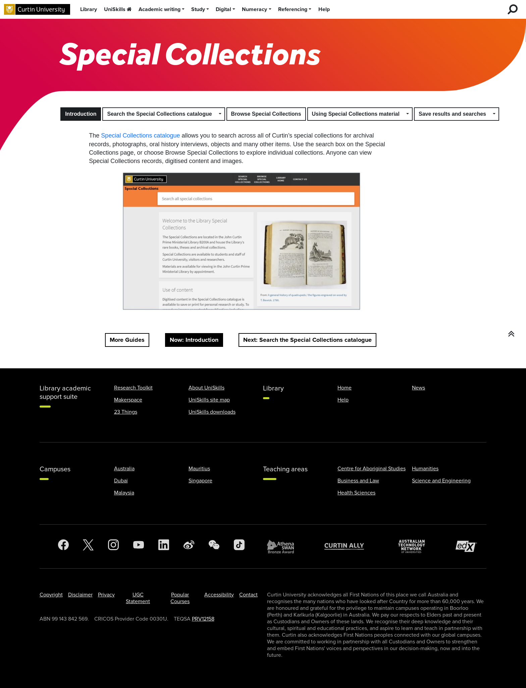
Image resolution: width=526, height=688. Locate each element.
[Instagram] (113, 546)
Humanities (425, 468)
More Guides (127, 339)
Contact (248, 594)
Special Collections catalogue (140, 135)
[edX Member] (469, 546)
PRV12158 (203, 619)
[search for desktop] (512, 9)
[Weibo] (188, 546)
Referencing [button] (292, 9)
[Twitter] (88, 546)
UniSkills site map (209, 399)
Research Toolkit (133, 387)
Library (88, 9)
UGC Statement (138, 598)
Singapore (200, 480)
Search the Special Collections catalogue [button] (159, 114)
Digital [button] (223, 9)
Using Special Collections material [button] (356, 114)
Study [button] (198, 9)
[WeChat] (214, 546)
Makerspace (128, 399)
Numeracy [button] (254, 9)
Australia (124, 468)
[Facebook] (63, 546)
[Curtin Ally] (349, 546)
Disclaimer (80, 594)
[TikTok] (239, 546)
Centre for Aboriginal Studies (371, 468)
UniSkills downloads (212, 412)
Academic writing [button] (159, 9)
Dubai (121, 480)
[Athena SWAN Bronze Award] (284, 546)
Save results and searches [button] (452, 114)
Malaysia (124, 492)
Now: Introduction (194, 339)
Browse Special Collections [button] (266, 114)
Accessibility (219, 594)
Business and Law (358, 480)
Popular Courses (180, 598)
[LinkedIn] (163, 546)
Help (324, 9)
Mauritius (199, 468)
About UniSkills (206, 387)
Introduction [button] (80, 114)
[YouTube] (138, 546)
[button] (220, 114)
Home (344, 387)
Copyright (51, 594)
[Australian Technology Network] (415, 546)
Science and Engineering (441, 480)
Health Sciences (356, 492)
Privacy (106, 594)
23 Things (125, 412)
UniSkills (118, 9)
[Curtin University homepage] (37, 9)
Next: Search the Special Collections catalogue (307, 339)
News (418, 387)
